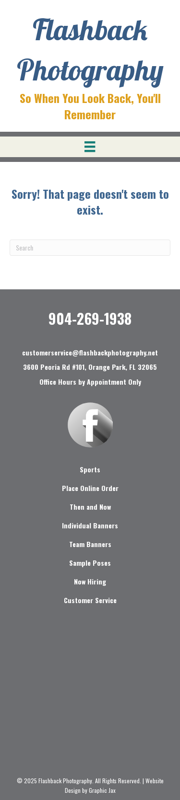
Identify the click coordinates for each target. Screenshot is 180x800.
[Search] (90, 248)
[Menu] (89, 147)
